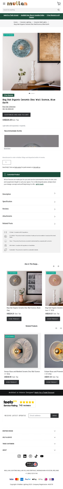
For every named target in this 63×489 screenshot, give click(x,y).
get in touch (39, 184)
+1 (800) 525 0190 (31, 473)
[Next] (58, 266)
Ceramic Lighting (25, 22)
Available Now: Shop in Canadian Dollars (32, 15)
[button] (29, 93)
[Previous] (54, 266)
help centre (18, 167)
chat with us (36, 167)
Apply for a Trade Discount (44, 393)
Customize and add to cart (16, 115)
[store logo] (17, 3)
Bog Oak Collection (9, 107)
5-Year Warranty (8, 95)
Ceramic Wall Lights (40, 22)
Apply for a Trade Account (11, 15)
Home (16, 22)
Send (54, 415)
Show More (7, 148)
